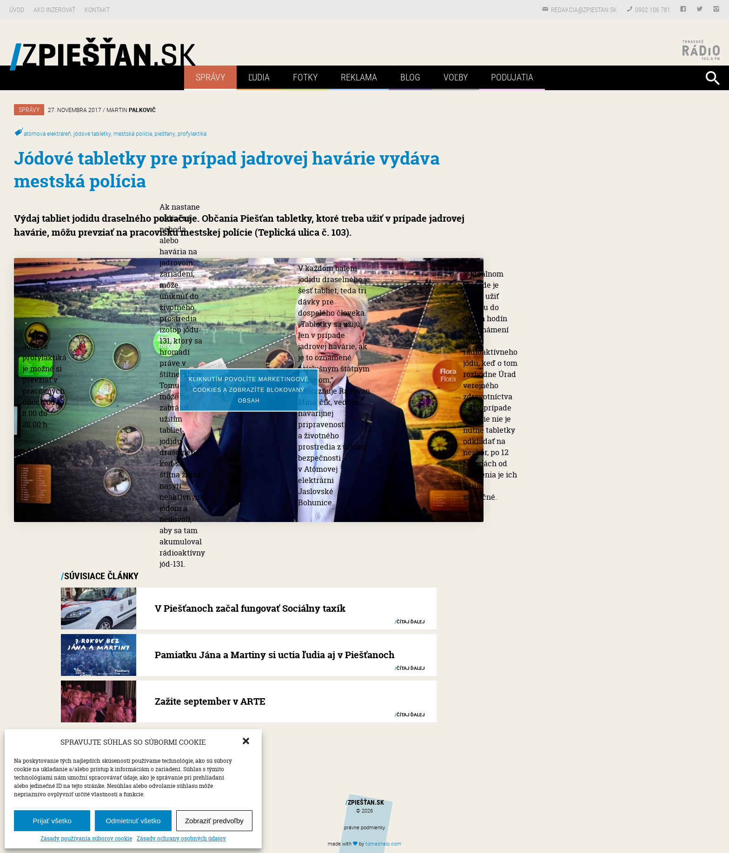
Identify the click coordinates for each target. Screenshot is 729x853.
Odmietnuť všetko (133, 821)
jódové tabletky (92, 133)
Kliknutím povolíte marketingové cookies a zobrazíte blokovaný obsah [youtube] (249, 389)
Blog (410, 77)
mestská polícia (132, 133)
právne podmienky (364, 827)
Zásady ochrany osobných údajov (181, 838)
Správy (210, 77)
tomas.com (383, 843)
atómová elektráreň (47, 133)
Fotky (305, 77)
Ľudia (259, 77)
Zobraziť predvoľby (214, 821)
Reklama (359, 77)
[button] (246, 741)
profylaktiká (192, 133)
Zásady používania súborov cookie (86, 838)
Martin (131, 109)
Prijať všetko (52, 821)
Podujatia (512, 77)
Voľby (456, 77)
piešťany (164, 133)
